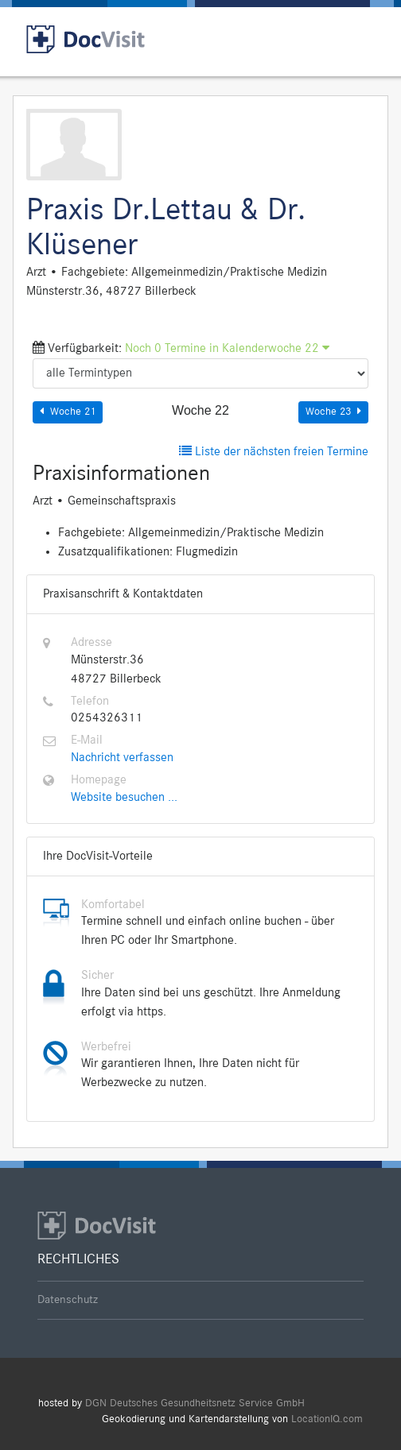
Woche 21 (67, 411)
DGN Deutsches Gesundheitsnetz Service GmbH (195, 1403)
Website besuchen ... (124, 797)
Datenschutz (67, 1299)
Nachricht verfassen (122, 758)
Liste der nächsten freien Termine (273, 452)
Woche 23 (333, 411)
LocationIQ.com (327, 1419)
